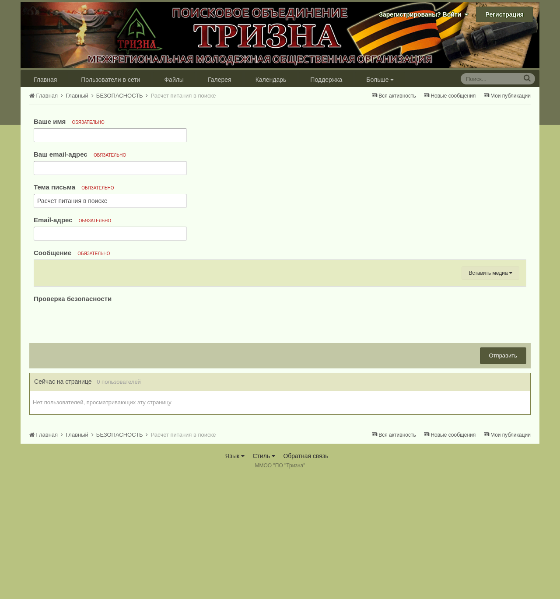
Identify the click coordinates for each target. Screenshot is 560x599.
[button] (44, 269)
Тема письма (74, 187)
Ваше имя (69, 121)
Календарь (271, 79)
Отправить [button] (503, 476)
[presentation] (100, 443)
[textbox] (280, 337)
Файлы (173, 79)
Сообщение (72, 252)
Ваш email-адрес (80, 154)
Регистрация (504, 14)
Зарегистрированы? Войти (423, 14)
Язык (235, 577)
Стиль (263, 577)
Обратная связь (305, 577)
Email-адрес (72, 220)
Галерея (219, 79)
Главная (45, 79)
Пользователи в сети (110, 79)
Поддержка (326, 79)
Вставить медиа (490, 394)
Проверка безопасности (73, 420)
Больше (380, 79)
